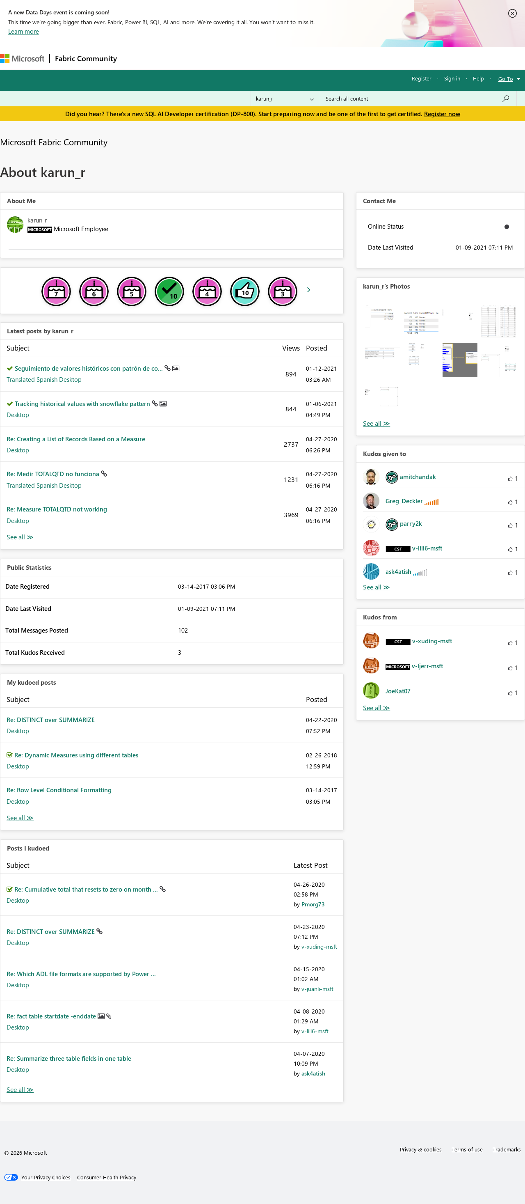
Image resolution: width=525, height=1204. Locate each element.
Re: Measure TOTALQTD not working (57, 509)
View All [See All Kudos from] (376, 708)
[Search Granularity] (285, 98)
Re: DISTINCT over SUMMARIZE (51, 720)
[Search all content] (418, 98)
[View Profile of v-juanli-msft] (317, 989)
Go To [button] (505, 78)
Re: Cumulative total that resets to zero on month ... (87, 889)
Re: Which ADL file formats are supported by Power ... (81, 974)
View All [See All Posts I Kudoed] (20, 1089)
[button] (382, 321)
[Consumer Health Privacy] (106, 1177)
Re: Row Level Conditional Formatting (59, 790)
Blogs (278, 58)
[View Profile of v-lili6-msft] (315, 1031)
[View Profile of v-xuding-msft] (319, 946)
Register (421, 78)
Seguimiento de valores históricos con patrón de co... (89, 368)
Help (478, 78)
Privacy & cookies (421, 1149)
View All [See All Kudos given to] (376, 587)
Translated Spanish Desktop (44, 379)
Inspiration (171, 58)
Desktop (18, 415)
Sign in (452, 78)
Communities (241, 58)
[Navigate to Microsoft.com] (22, 58)
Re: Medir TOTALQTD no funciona (54, 474)
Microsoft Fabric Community (53, 141)
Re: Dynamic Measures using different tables (76, 755)
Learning (310, 58)
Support (344, 58)
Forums (135, 58)
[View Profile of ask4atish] (313, 1073)
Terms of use (467, 1149)
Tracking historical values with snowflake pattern (83, 403)
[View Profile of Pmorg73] (313, 904)
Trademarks (507, 1149)
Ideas (205, 58)
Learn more (23, 31)
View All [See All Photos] (376, 423)
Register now (442, 114)
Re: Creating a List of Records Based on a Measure (76, 439)
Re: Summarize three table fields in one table (69, 1058)
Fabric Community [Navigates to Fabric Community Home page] (86, 58)
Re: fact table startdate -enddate (52, 1016)
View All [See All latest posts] (20, 537)
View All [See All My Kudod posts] (20, 818)
